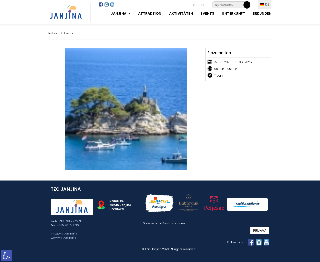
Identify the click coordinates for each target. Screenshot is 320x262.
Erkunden (262, 13)
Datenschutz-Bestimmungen (164, 223)
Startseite (53, 33)
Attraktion (149, 13)
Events (207, 13)
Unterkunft (233, 13)
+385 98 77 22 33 (70, 221)
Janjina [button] (119, 13)
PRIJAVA (259, 230)
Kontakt (198, 5)
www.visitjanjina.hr (63, 238)
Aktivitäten (181, 13)
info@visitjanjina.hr (64, 233)
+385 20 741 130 (68, 225)
